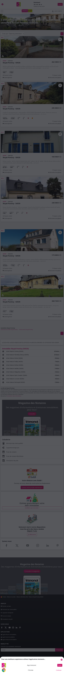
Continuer (58, 670)
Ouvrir (59, 665)
